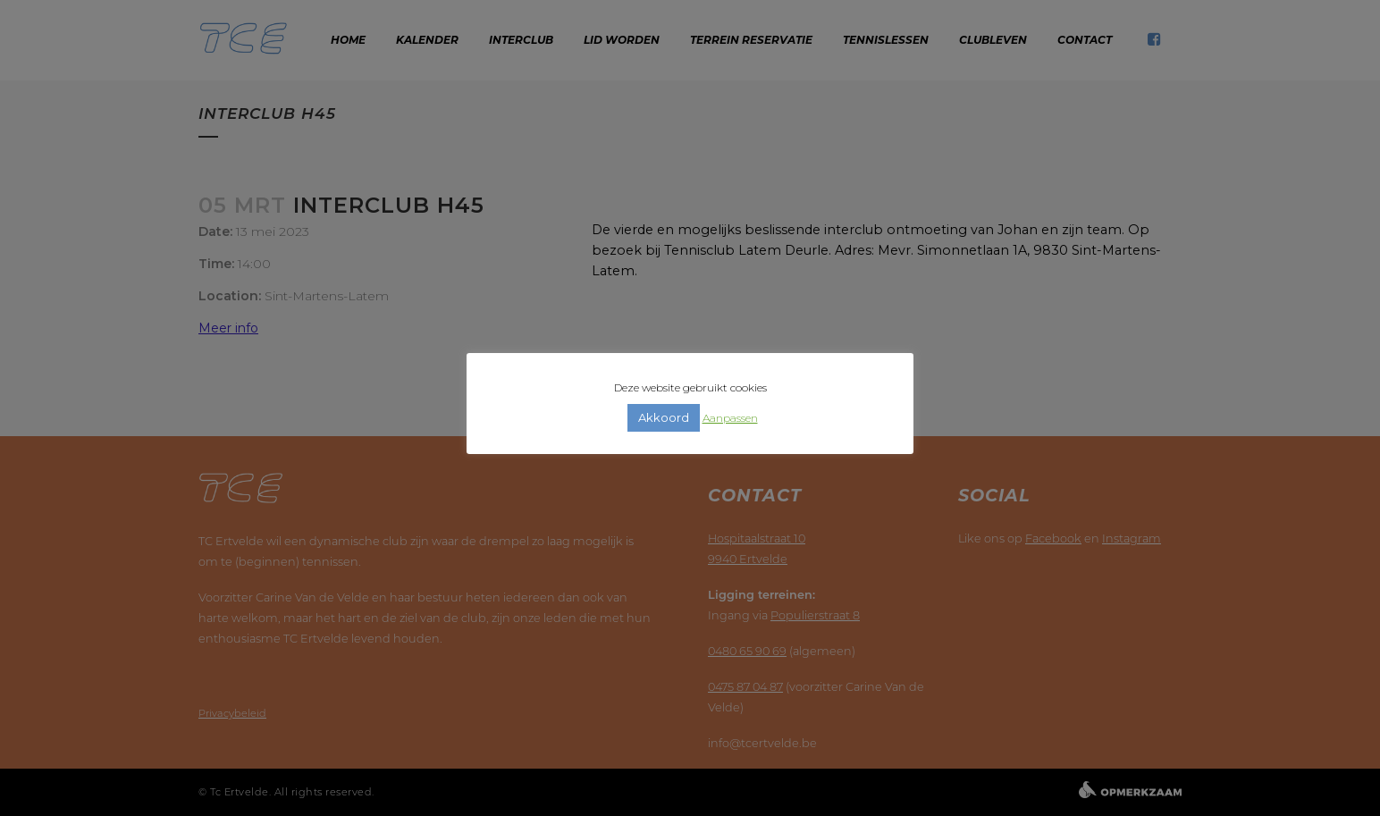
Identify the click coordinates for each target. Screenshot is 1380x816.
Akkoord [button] (663, 417)
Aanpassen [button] (730, 418)
